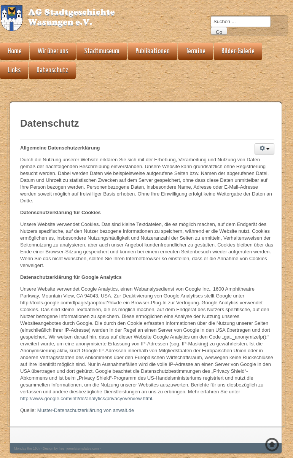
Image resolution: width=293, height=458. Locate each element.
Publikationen (152, 51)
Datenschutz (52, 70)
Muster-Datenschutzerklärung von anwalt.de (85, 410)
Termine (195, 51)
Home (15, 51)
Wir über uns (53, 51)
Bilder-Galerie (238, 51)
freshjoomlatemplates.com (79, 448)
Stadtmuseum (101, 51)
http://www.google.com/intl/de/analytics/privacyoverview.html (86, 398)
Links (14, 70)
